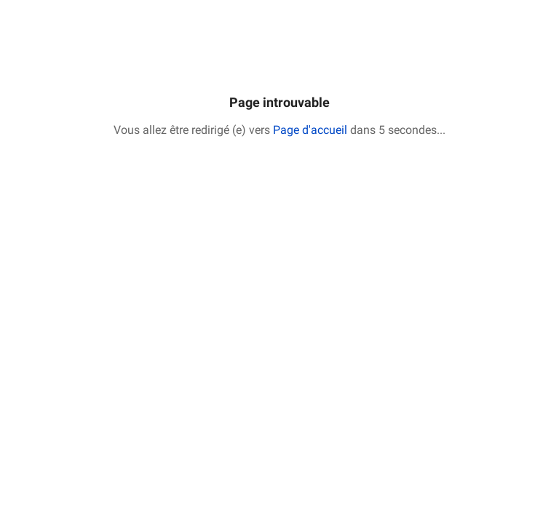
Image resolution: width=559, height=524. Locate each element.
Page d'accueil (310, 130)
